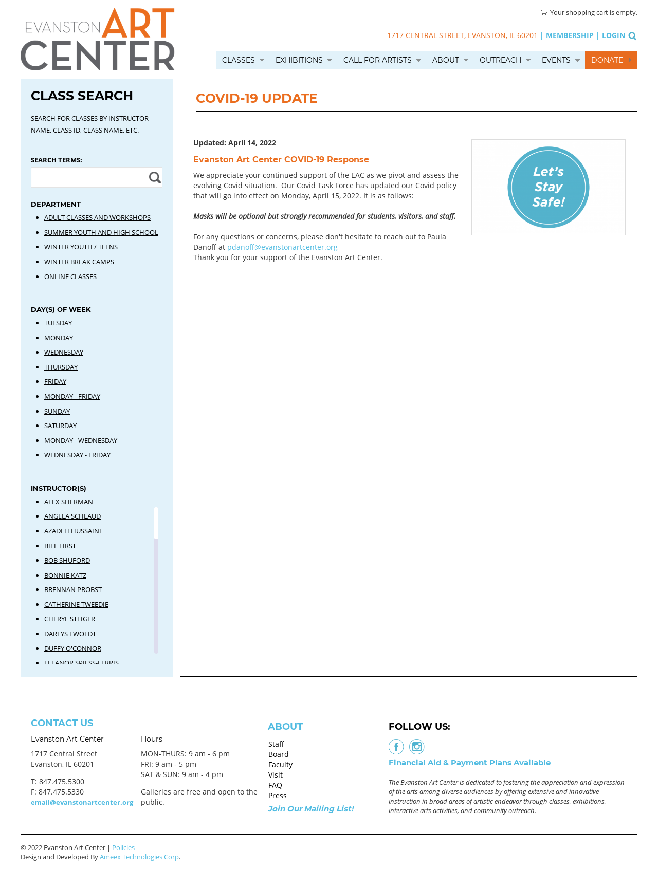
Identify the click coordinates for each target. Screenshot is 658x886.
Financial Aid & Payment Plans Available (470, 762)
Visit (275, 775)
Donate (607, 60)
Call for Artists (377, 60)
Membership (570, 35)
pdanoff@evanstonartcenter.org (281, 247)
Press (277, 795)
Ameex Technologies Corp (139, 856)
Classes (238, 60)
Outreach (500, 60)
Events (556, 60)
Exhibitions (299, 60)
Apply (153, 177)
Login (613, 35)
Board (278, 754)
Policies (123, 847)
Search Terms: (56, 159)
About (445, 60)
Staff (276, 744)
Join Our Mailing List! (310, 809)
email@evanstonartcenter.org (82, 802)
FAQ (275, 785)
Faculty (280, 764)
